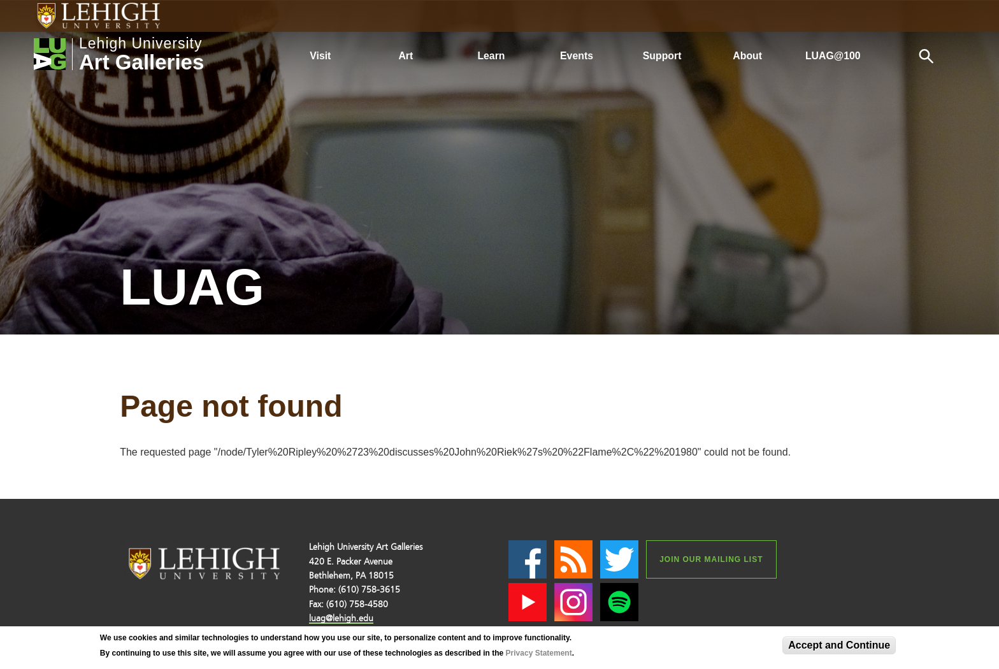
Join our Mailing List (711, 559)
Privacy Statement (539, 653)
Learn (491, 55)
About (747, 55)
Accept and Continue (839, 645)
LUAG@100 (833, 55)
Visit (320, 55)
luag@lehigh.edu (341, 618)
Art (405, 55)
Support (662, 55)
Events (576, 55)
